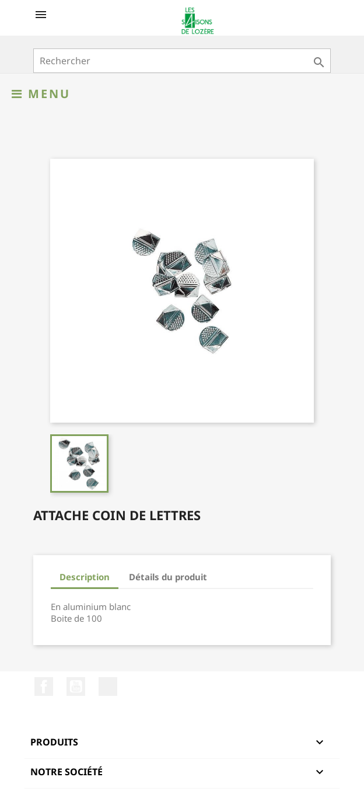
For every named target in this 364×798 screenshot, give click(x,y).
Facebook (43, 686)
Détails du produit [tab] (168, 577)
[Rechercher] (182, 60)
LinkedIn (108, 686)
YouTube (75, 686)
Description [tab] (85, 577)
